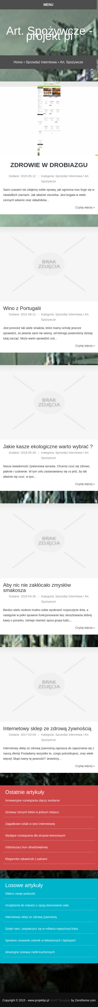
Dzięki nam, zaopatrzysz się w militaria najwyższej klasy (41, 928)
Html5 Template (60, 1000)
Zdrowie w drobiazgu (49, 164)
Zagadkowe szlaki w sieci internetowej (30, 823)
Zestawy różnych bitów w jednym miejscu (32, 812)
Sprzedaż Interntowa (41, 62)
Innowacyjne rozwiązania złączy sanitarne (32, 800)
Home (18, 62)
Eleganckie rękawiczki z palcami (26, 859)
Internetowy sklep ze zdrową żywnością (31, 917)
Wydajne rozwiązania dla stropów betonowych (35, 835)
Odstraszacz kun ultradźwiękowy (26, 847)
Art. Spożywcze (71, 62)
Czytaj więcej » (85, 207)
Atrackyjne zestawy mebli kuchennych (30, 952)
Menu (48, 4)
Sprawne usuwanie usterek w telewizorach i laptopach (40, 940)
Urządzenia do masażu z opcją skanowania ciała (37, 905)
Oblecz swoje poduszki (20, 893)
